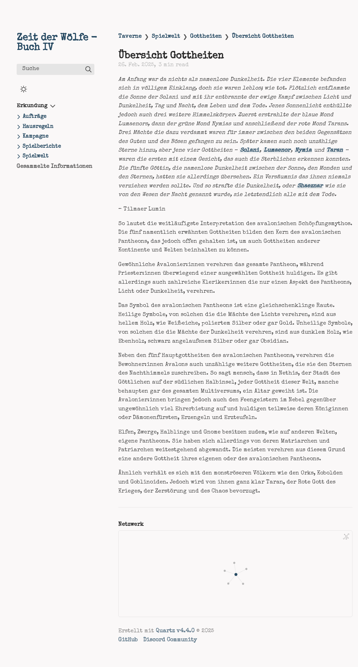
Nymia (303, 150)
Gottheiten (206, 37)
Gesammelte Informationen (54, 167)
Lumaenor (277, 150)
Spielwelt (166, 37)
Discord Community (170, 640)
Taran (334, 150)
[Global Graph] (346, 536)
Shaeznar (310, 186)
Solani (249, 150)
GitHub (128, 640)
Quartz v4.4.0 (175, 631)
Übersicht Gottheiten (263, 37)
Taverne (130, 37)
